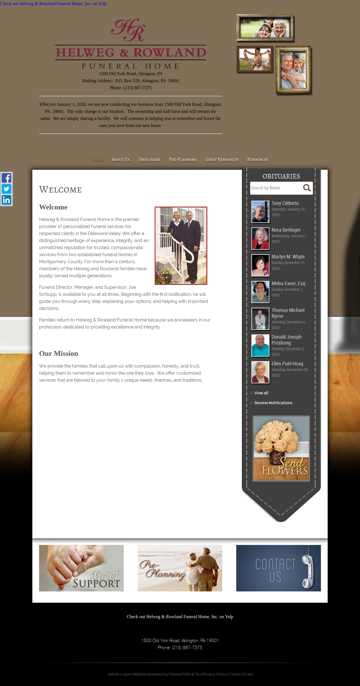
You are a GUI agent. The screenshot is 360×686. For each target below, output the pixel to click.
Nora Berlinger (286, 230)
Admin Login (119, 674)
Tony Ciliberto (285, 203)
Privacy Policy (214, 674)
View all (261, 392)
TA (197, 674)
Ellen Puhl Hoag (287, 364)
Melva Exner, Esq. (289, 283)
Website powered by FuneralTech (162, 674)
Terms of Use (241, 674)
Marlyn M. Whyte (288, 257)
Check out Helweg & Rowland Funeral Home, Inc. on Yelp (53, 3)
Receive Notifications (273, 402)
